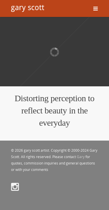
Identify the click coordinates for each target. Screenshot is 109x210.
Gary (81, 156)
